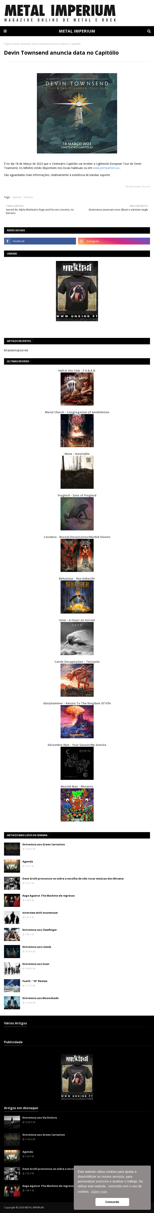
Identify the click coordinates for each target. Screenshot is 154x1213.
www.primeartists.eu (106, 168)
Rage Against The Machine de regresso (48, 895)
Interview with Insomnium (40, 912)
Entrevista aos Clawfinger (39, 930)
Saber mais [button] (99, 1191)
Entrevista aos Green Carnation (43, 844)
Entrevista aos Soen (35, 964)
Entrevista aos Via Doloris (39, 1117)
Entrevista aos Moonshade (40, 998)
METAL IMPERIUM (77, 31)
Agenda (16, 197)
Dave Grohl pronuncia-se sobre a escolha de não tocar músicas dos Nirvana (73, 878)
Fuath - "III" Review (34, 981)
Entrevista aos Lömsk (36, 947)
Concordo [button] (112, 1202)
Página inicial (11, 44)
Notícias (25, 44)
